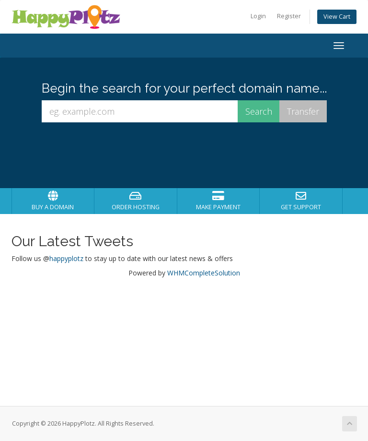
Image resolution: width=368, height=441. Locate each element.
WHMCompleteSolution (203, 272)
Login (258, 16)
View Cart (336, 16)
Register (289, 16)
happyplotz (66, 258)
